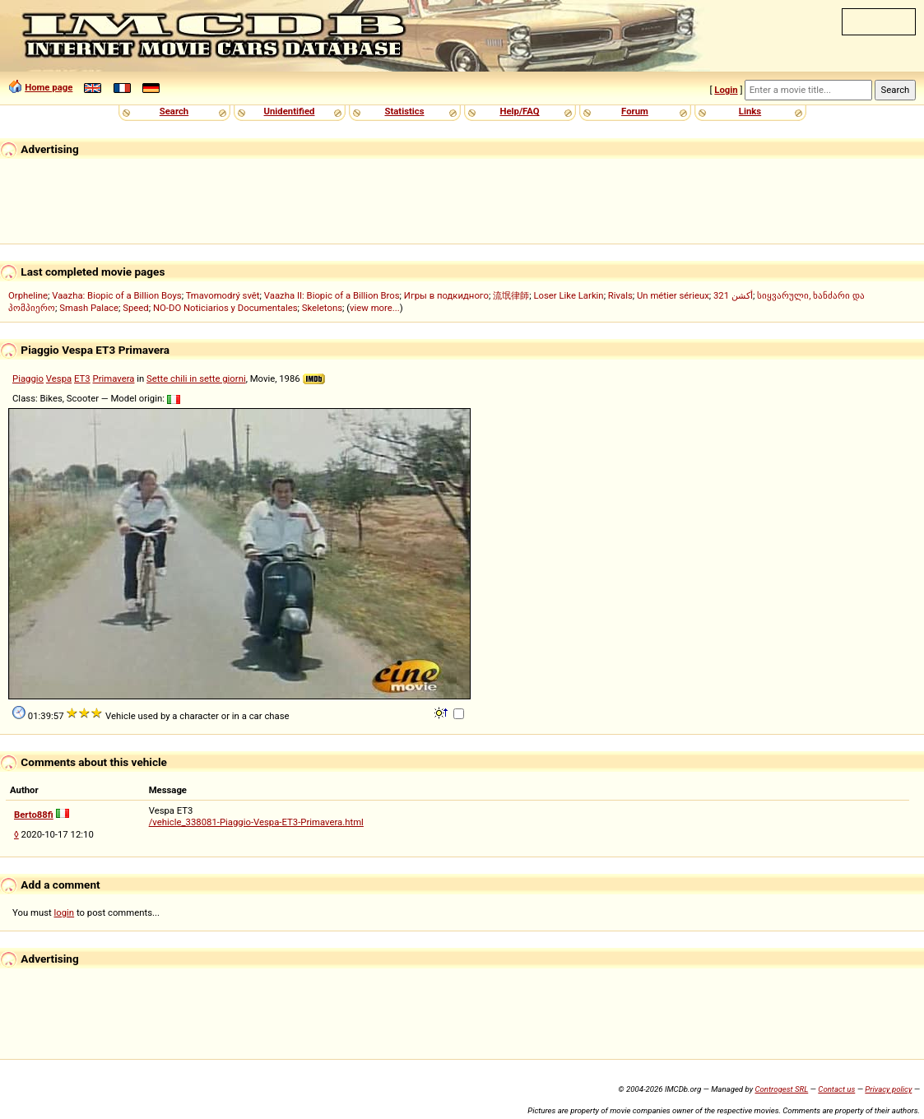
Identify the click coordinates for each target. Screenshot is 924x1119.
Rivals (620, 295)
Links (750, 111)
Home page (48, 87)
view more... (375, 307)
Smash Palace (88, 307)
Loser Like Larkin (568, 295)
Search (174, 111)
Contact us (836, 1088)
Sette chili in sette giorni (196, 378)
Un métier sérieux (673, 295)
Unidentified (289, 111)
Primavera (114, 378)
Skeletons (322, 307)
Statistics (404, 111)
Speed (136, 307)
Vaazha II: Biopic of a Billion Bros (332, 295)
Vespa (59, 378)
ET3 (82, 378)
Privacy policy (888, 1088)
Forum (634, 111)
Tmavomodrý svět (223, 295)
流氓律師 (511, 295)
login (64, 912)
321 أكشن (733, 295)
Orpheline (28, 295)
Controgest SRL (781, 1088)
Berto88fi (33, 814)
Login (725, 89)
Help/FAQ (519, 111)
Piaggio (28, 378)
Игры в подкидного (446, 295)
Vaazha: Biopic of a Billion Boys (116, 295)
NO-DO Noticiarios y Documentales (225, 307)
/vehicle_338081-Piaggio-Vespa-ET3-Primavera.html (256, 822)
